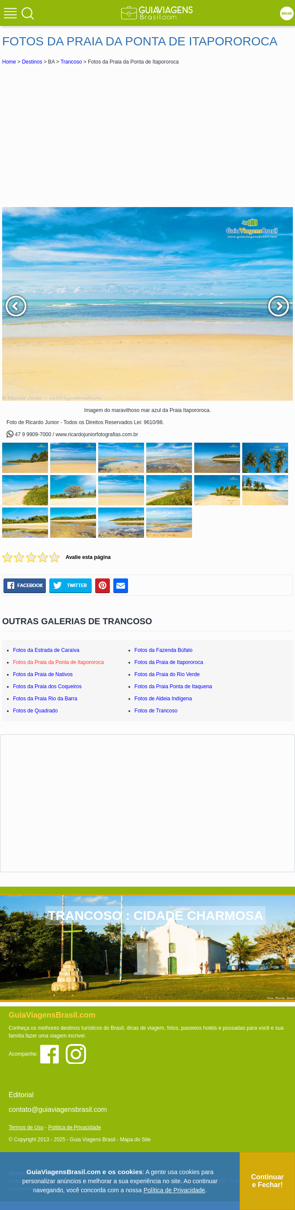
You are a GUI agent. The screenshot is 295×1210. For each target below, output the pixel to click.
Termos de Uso (26, 1127)
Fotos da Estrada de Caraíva (46, 650)
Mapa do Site (135, 1140)
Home (9, 62)
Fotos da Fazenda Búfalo (163, 650)
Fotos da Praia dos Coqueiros (47, 686)
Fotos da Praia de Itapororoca (169, 662)
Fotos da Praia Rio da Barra (45, 699)
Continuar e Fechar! (267, 1180)
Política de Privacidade (74, 1127)
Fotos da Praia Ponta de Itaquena (173, 686)
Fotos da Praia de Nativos (43, 674)
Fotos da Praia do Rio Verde (167, 674)
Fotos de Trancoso (156, 711)
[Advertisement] (147, 135)
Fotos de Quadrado (35, 711)
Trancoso (71, 62)
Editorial (21, 1094)
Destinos (32, 62)
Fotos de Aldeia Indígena (163, 699)
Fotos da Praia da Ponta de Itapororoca (58, 662)
